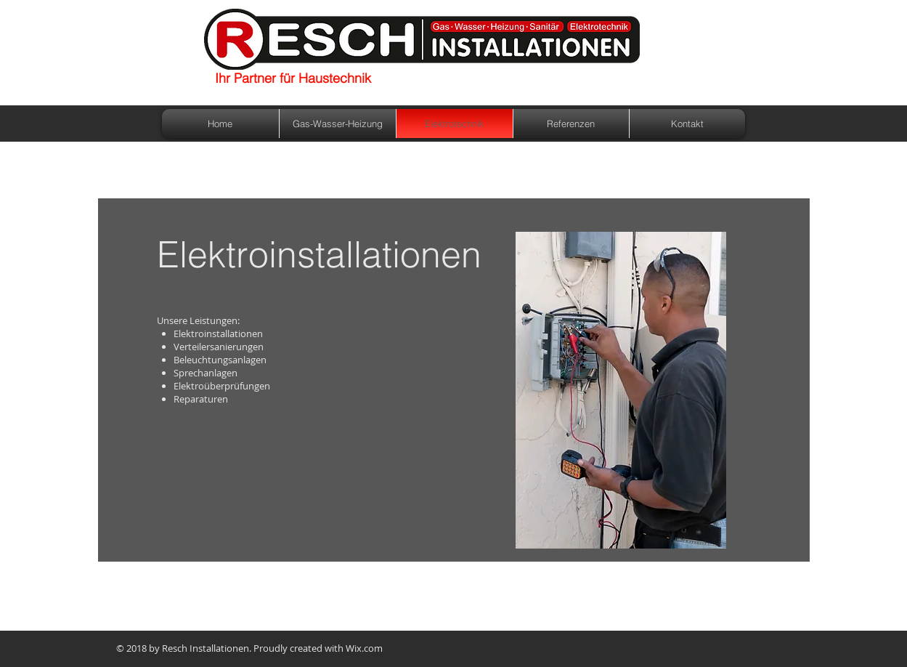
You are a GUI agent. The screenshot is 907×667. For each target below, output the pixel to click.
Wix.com (364, 648)
